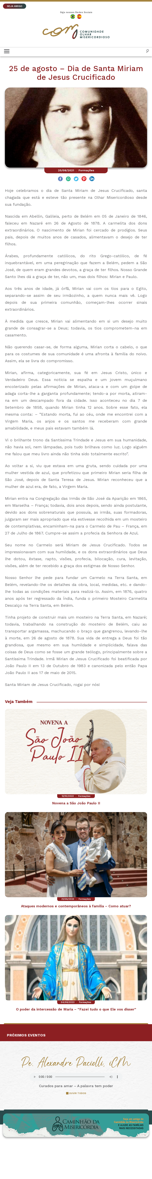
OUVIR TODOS (77, 1093)
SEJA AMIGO (14, 6)
